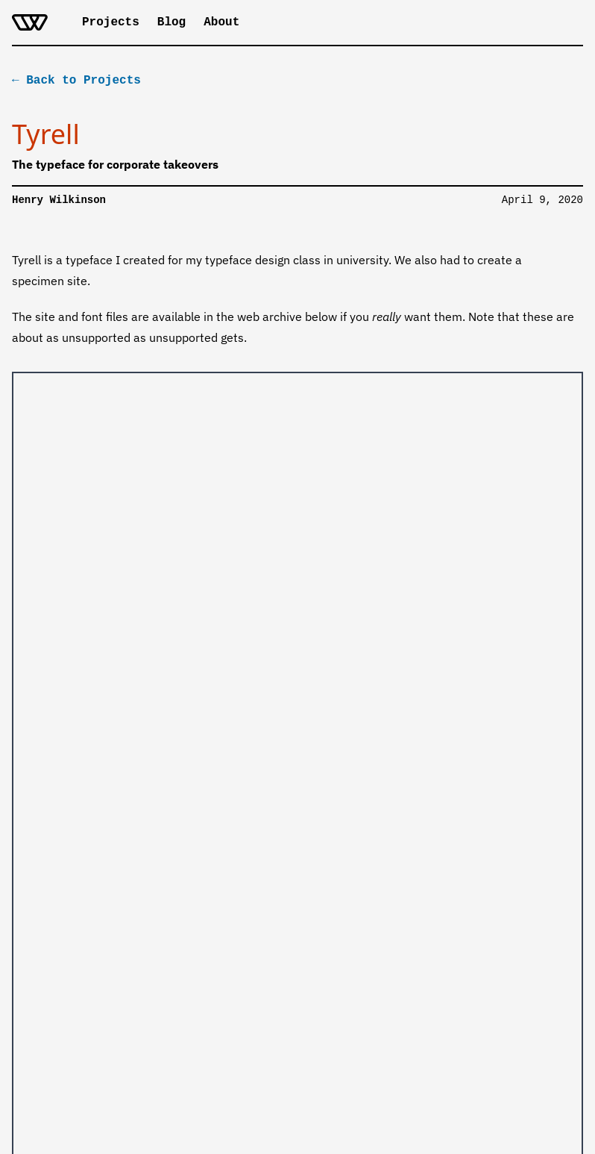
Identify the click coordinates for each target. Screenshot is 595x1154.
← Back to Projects (76, 79)
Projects (110, 22)
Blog (171, 22)
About (221, 22)
